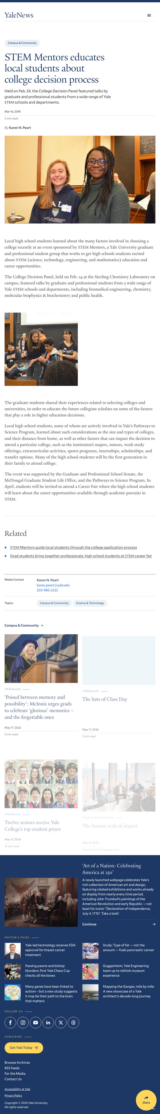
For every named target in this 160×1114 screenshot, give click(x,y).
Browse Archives (17, 1062)
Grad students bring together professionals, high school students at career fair (81, 562)
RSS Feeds (12, 1068)
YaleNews (19, 16)
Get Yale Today (24, 1047)
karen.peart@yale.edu (53, 592)
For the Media (15, 1073)
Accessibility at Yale (17, 1089)
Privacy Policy (13, 1095)
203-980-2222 (47, 597)
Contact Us (13, 1079)
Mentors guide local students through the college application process (73, 553)
